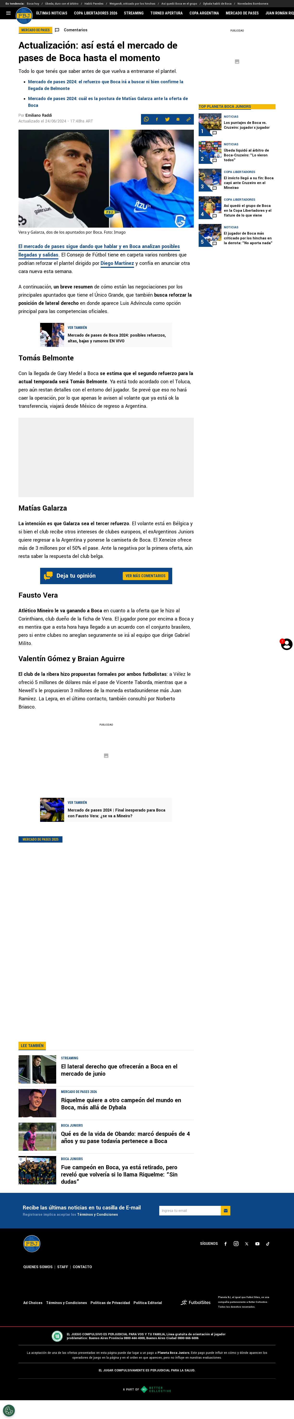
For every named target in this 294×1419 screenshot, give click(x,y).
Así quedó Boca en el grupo (179, 4)
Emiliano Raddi (38, 115)
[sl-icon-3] (247, 1263)
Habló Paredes (94, 4)
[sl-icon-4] (257, 1263)
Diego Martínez (117, 263)
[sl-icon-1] (225, 1263)
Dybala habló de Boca (217, 4)
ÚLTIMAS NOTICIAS (51, 13)
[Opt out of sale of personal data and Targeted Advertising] (9, 1411)
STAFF (62, 1286)
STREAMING (134, 13)
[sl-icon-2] (236, 1263)
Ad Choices (33, 1322)
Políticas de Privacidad (110, 1322)
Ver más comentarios (145, 576)
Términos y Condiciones (97, 1233)
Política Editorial (148, 1322)
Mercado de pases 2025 (40, 839)
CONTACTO (82, 1286)
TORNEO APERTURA (166, 13)
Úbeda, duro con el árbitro (62, 4)
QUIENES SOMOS (38, 1286)
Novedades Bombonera (253, 4)
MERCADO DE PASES (242, 13)
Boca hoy (33, 4)
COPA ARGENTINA (204, 13)
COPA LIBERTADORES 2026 (95, 13)
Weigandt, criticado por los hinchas (132, 4)
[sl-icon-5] (268, 1263)
